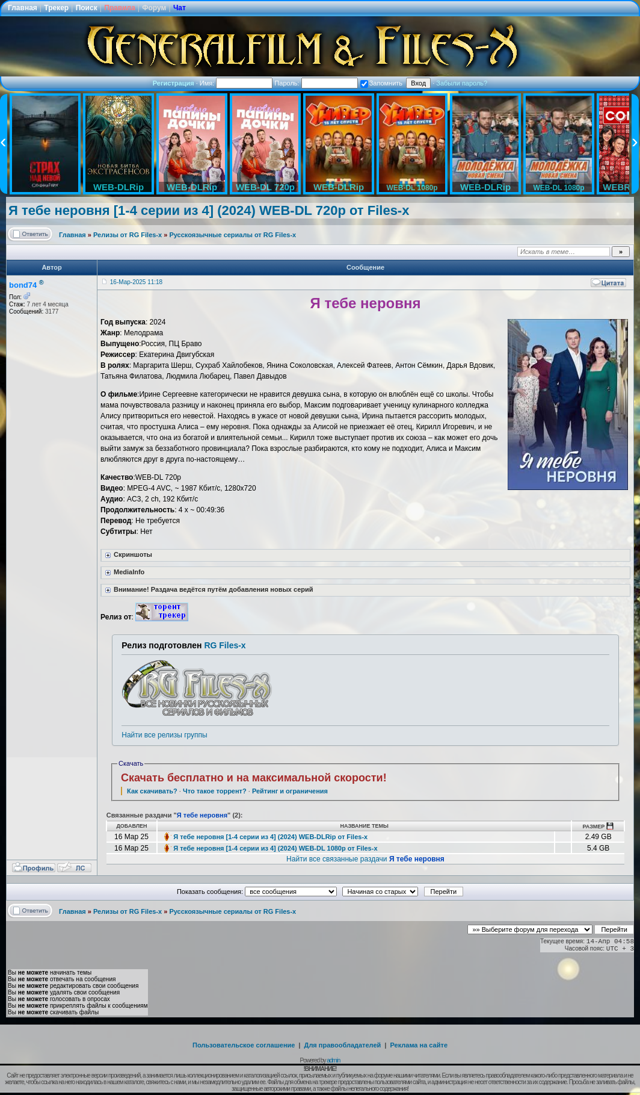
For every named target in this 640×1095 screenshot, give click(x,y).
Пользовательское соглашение (243, 1045)
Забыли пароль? (461, 83)
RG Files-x (224, 645)
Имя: (236, 83)
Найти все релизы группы (164, 735)
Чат (179, 8)
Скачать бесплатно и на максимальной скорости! (254, 778)
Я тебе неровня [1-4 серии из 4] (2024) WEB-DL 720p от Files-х (208, 210)
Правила (119, 8)
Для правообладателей (342, 1045)
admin (333, 1060)
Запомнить (381, 83)
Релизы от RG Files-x (127, 234)
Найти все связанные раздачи (365, 859)
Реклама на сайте (419, 1045)
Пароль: (315, 83)
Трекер (56, 8)
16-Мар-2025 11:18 (136, 282)
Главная (22, 8)
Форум (154, 8)
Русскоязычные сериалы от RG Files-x (232, 234)
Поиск (86, 8)
